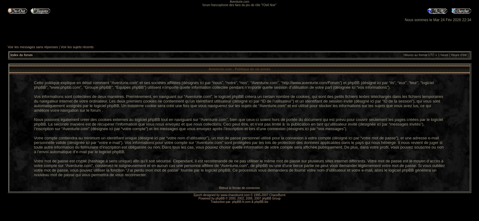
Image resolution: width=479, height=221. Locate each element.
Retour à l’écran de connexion (239, 188)
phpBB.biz (261, 202)
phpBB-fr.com (241, 202)
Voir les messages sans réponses (33, 47)
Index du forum (21, 55)
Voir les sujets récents (77, 47)
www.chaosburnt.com (235, 195)
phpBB (220, 198)
